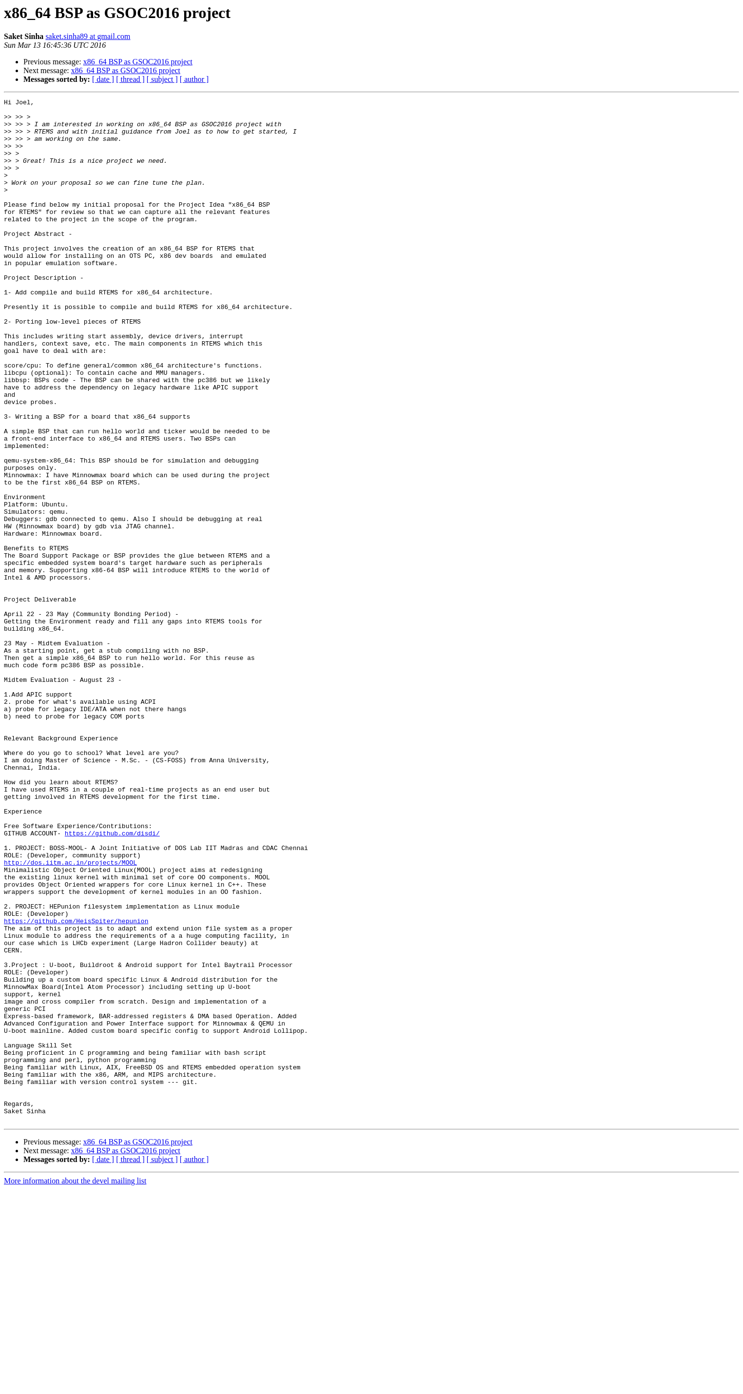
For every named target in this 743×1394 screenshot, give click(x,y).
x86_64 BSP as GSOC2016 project (137, 62)
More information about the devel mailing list (75, 1385)
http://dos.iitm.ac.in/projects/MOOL (70, 1015)
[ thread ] (130, 79)
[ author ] (194, 79)
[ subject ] (162, 79)
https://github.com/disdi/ (112, 980)
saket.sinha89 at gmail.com (87, 36)
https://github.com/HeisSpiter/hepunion (76, 1086)
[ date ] (103, 79)
